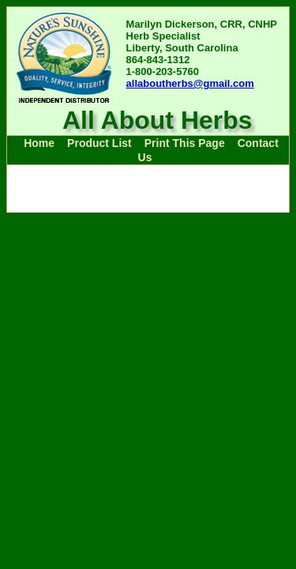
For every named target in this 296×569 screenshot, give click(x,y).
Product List (99, 143)
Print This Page (184, 143)
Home (39, 143)
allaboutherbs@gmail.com (190, 83)
